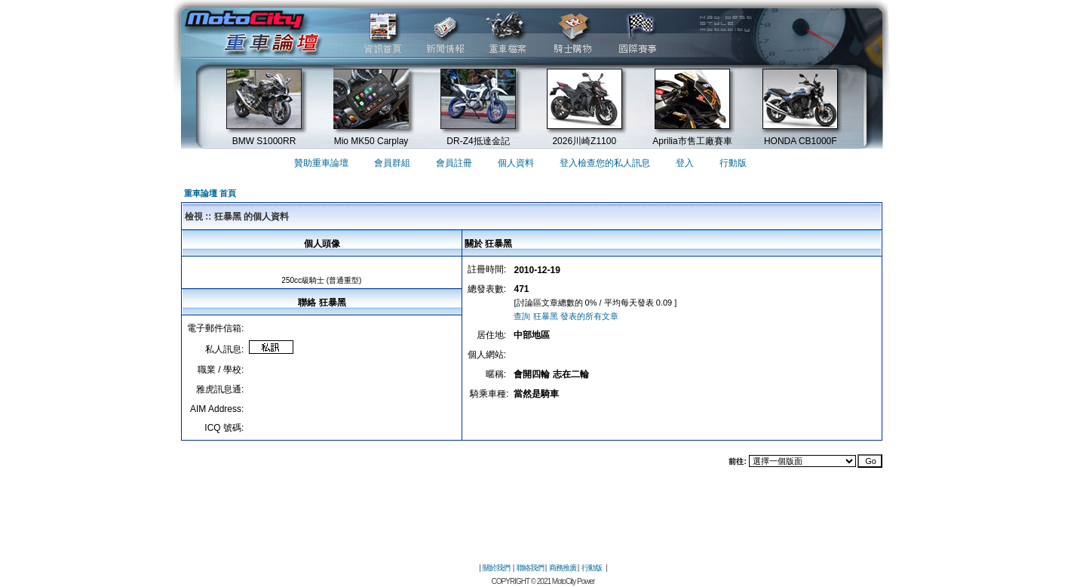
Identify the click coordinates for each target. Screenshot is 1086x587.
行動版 (733, 163)
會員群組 (392, 163)
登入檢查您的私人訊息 (605, 163)
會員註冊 (454, 163)
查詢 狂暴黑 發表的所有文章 (566, 316)
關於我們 (496, 568)
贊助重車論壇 (321, 163)
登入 (685, 163)
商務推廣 (562, 568)
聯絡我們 (530, 568)
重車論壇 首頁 (210, 193)
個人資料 (516, 163)
